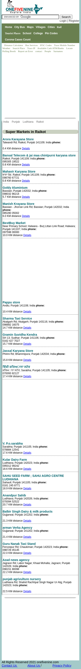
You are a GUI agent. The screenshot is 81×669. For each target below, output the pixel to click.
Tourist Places (13, 33)
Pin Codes (51, 33)
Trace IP (31, 48)
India (6, 121)
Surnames (58, 51)
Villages (41, 27)
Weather (6, 48)
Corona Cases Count (18, 39)
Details (26, 148)
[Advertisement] (41, 86)
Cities (51, 27)
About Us (34, 665)
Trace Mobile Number (65, 45)
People (48, 51)
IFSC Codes (46, 45)
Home (8, 27)
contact (39, 51)
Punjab (16, 121)
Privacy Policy (61, 665)
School (27, 33)
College (38, 33)
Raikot (40, 121)
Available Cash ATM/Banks (50, 48)
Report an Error (25, 51)
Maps (30, 27)
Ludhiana (28, 121)
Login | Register (69, 20)
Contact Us (9, 665)
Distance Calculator (13, 45)
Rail (59, 27)
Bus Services (31, 45)
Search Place (19, 48)
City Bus (19, 27)
